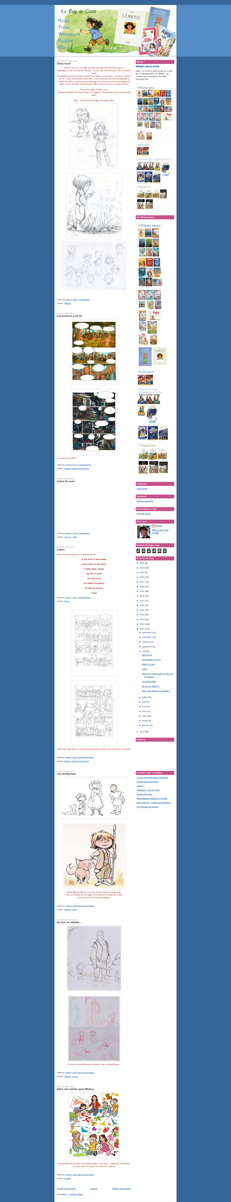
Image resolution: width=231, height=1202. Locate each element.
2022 (142, 577)
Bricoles (67, 303)
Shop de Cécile (144, 513)
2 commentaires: (84, 465)
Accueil (93, 1188)
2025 (142, 563)
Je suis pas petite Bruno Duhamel (152, 777)
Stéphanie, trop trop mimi (148, 790)
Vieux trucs (64, 63)
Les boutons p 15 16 (69, 315)
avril (144, 711)
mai (144, 706)
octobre (146, 642)
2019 (142, 591)
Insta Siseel (142, 488)
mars (145, 716)
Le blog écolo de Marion (148, 782)
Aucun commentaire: (86, 757)
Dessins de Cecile (145, 501)
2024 (142, 568)
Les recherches (66, 773)
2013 (142, 619)
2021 (142, 582)
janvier (145, 725)
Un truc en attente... (69, 922)
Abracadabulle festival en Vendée (152, 798)
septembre (147, 646)
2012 (142, 624)
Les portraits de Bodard (147, 807)
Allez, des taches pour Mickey (75, 1089)
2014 (142, 614)
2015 (142, 610)
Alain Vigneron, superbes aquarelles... (154, 802)
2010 (142, 731)
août (144, 651)
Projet (74, 910)
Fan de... (68, 537)
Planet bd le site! (144, 794)
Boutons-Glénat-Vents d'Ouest (76, 468)
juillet (145, 697)
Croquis (75, 1076)
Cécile (158, 526)
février (145, 720)
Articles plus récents (66, 1188)
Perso (66, 601)
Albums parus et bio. (148, 66)
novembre (147, 637)
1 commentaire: (83, 300)
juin (144, 702)
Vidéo (75, 537)
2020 (142, 586)
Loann (61, 549)
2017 (142, 600)
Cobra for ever (66, 481)
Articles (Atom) (76, 1194)
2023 (142, 572)
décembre (147, 632)
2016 (142, 605)
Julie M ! (140, 786)
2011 (142, 629)
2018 (142, 596)
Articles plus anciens (121, 1188)
